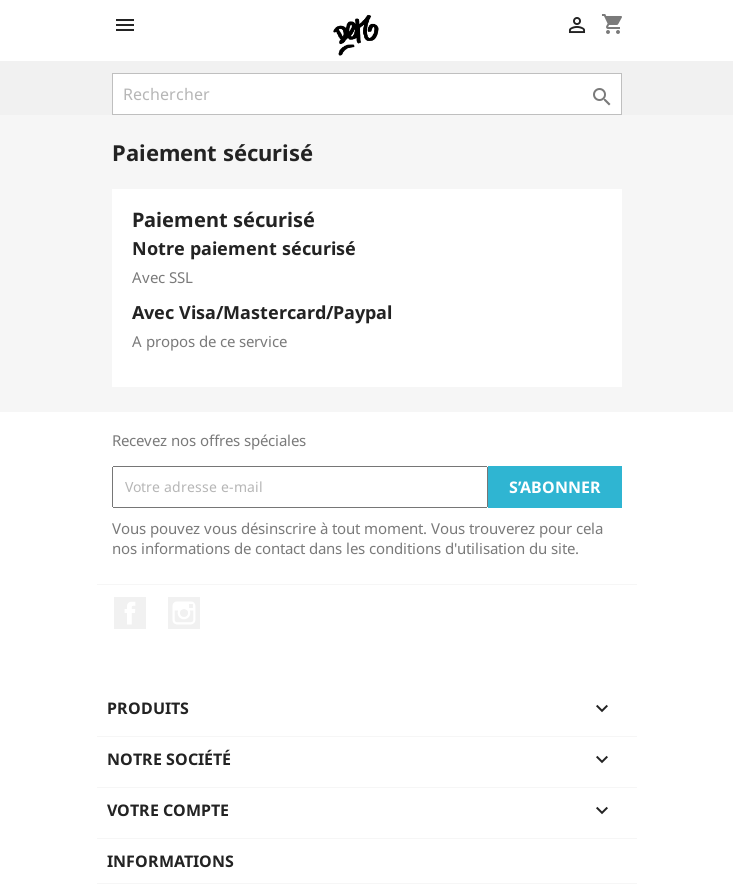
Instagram (184, 613)
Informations (170, 861)
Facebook (130, 613)
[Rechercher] (367, 94)
